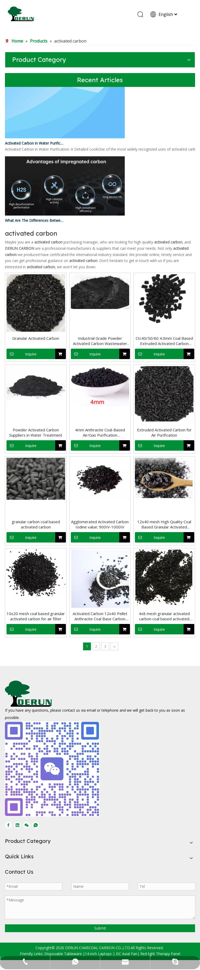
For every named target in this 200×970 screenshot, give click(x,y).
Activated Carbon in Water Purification (34, 144)
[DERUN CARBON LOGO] (28, 694)
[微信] (26, 825)
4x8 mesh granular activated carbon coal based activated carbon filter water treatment (164, 616)
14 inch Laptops (98, 953)
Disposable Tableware (63, 953)
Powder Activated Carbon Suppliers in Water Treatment (35, 432)
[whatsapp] (35, 825)
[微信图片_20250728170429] (52, 769)
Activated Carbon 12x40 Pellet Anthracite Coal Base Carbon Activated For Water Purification (100, 616)
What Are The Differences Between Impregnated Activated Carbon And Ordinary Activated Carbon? (34, 221)
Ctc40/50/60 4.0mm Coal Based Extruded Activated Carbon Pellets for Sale (164, 341)
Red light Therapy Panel (160, 953)
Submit (100, 928)
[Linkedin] (17, 825)
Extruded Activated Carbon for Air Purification (164, 432)
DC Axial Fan (126, 953)
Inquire (21, 354)
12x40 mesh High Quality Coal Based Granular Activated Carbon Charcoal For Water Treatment (164, 524)
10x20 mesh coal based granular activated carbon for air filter (36, 616)
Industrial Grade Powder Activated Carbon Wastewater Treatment (100, 341)
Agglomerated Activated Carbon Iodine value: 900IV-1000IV (100, 524)
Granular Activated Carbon (35, 338)
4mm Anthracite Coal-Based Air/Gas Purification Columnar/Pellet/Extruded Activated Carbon (100, 432)
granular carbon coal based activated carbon (36, 524)
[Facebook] (8, 825)
